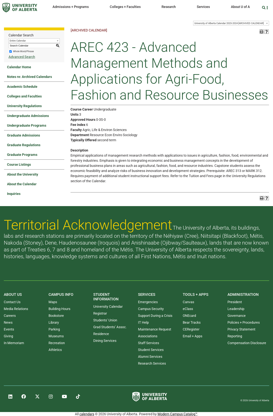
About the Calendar (22, 184)
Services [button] (203, 7)
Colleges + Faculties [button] (125, 7)
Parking (54, 329)
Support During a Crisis (155, 316)
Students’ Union (105, 320)
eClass (188, 309)
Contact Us (12, 302)
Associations (147, 336)
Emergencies (148, 302)
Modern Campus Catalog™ (177, 414)
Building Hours (59, 309)
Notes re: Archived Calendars (29, 77)
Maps (53, 302)
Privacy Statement (241, 329)
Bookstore (56, 316)
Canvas (188, 302)
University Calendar (108, 306)
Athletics (55, 350)
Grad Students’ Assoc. (110, 327)
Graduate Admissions (23, 135)
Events (9, 329)
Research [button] (169, 7)
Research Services (152, 363)
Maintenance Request (154, 329)
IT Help (143, 322)
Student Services (151, 350)
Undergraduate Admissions (28, 116)
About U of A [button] (240, 7)
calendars (86, 414)
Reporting (235, 336)
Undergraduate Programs (26, 125)
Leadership (236, 309)
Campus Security (151, 309)
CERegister (191, 329)
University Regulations (24, 106)
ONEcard (189, 316)
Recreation (57, 343)
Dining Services (104, 341)
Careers (10, 316)
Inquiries (13, 194)
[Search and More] (264, 7)
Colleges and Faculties (24, 96)
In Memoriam (14, 343)
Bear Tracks (192, 322)
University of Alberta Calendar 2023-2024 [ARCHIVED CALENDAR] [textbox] (229, 23)
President (235, 302)
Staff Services (148, 343)
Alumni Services (150, 357)
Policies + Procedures (244, 322)
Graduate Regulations (23, 145)
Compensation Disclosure (247, 343)
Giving (8, 336)
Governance (237, 316)
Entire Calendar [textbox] (18, 40)
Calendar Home (19, 67)
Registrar (100, 313)
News (8, 322)
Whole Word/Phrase (23, 51)
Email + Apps (192, 336)
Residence (101, 334)
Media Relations (16, 309)
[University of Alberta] (19, 7)
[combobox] (231, 23)
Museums (56, 336)
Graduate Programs (22, 155)
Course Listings (19, 164)
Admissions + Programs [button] (71, 7)
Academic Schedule (22, 87)
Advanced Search (22, 57)
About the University (22, 174)
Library (54, 322)
